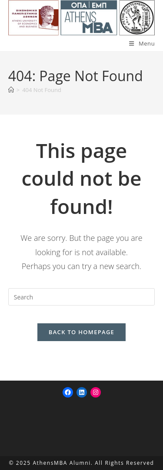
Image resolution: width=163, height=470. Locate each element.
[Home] (11, 90)
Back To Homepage (81, 332)
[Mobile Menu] (142, 43)
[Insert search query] (81, 297)
